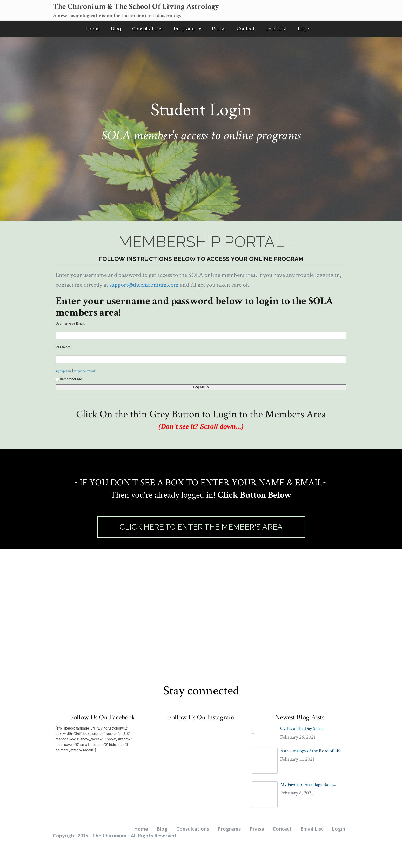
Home (93, 28)
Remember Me (69, 379)
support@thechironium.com (144, 285)
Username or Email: (70, 323)
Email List (276, 28)
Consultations (147, 28)
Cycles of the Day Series (302, 728)
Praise (219, 28)
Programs (184, 28)
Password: (63, 347)
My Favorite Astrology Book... (308, 784)
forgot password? (85, 371)
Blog (116, 28)
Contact (245, 28)
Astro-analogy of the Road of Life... (312, 751)
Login (304, 28)
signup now (63, 371)
